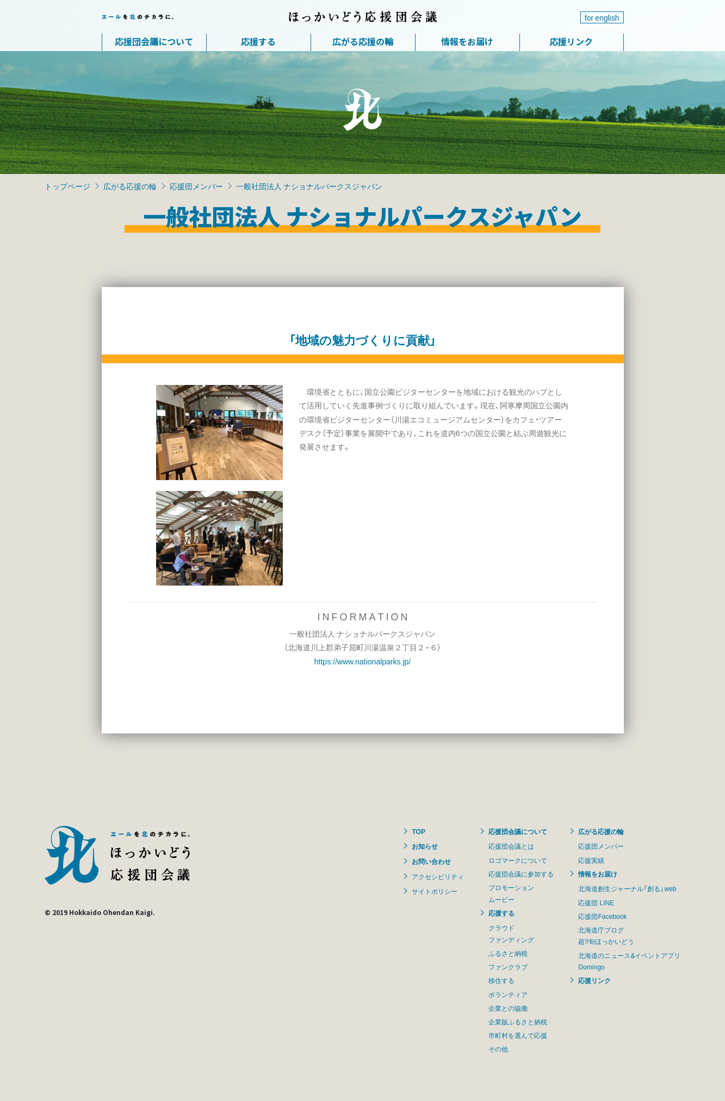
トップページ (67, 186)
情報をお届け (467, 41)
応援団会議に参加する (521, 874)
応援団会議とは (511, 846)
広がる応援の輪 (362, 41)
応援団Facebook (602, 916)
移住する (501, 980)
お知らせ (425, 846)
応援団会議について (154, 41)
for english (602, 17)
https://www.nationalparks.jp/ (362, 661)
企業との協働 (508, 1008)
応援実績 (591, 860)
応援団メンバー (196, 186)
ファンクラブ (508, 967)
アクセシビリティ (438, 876)
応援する (258, 41)
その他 (498, 1049)
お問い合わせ (431, 861)
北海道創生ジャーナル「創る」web (627, 888)
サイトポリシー (434, 891)
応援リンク (571, 41)
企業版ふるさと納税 (517, 1022)
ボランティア (508, 994)
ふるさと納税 (508, 953)
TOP (418, 831)
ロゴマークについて (517, 860)
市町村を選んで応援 (517, 1035)
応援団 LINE (596, 902)
